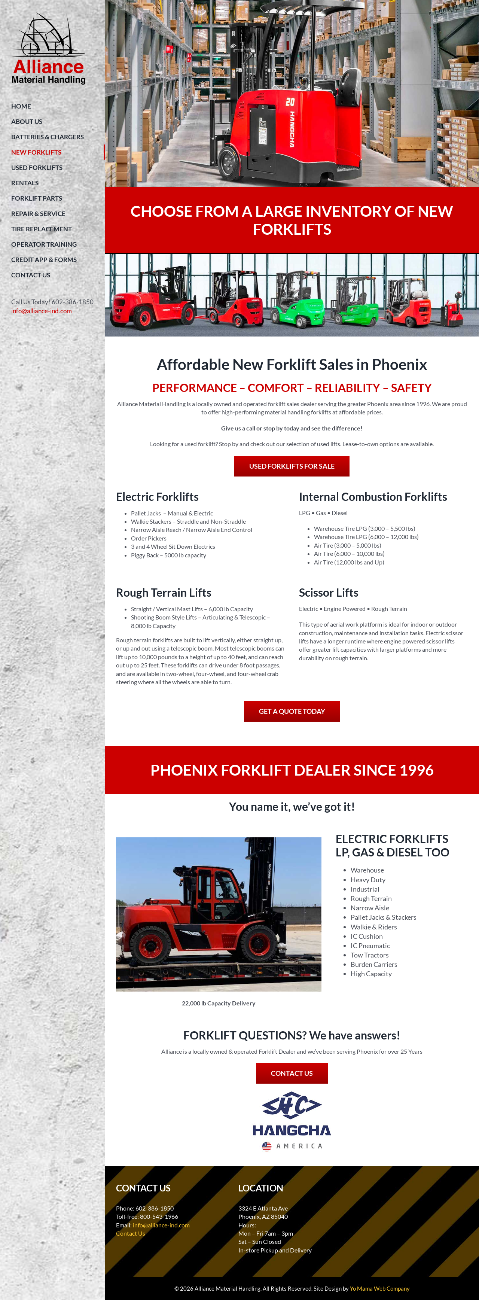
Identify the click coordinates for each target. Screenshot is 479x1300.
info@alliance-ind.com (41, 311)
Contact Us (130, 1233)
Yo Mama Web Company (380, 1288)
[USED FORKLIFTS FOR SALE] (292, 466)
